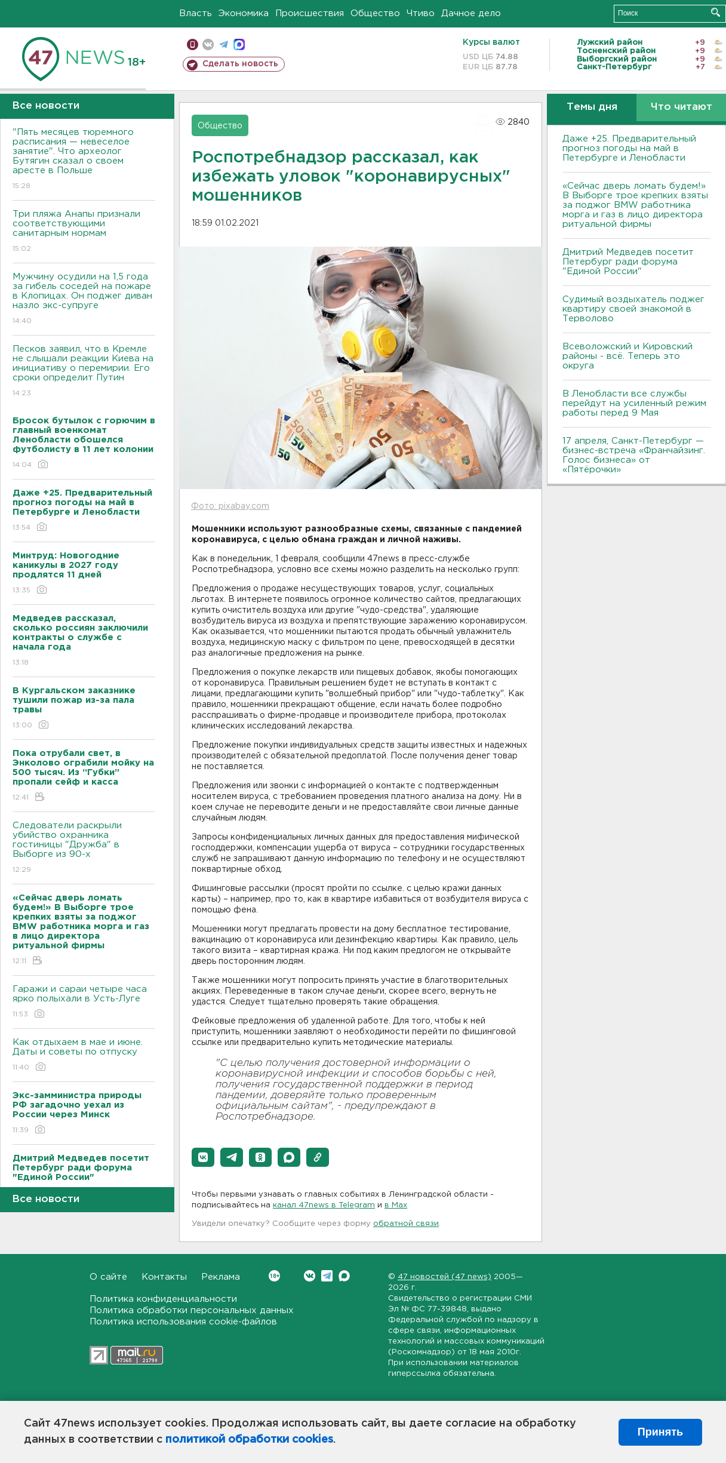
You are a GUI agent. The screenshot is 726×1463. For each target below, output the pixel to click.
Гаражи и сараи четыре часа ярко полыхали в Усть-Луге (84, 1002)
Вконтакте (274, 1275)
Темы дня (592, 107)
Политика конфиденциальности (163, 1299)
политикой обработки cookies (249, 1439)
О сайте (108, 1277)
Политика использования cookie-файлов (183, 1322)
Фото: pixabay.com (230, 506)
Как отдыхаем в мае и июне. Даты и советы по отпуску (84, 1055)
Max (344, 1275)
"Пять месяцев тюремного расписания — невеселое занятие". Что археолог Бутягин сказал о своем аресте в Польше (84, 159)
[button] (203, 1157)
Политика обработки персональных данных (192, 1310)
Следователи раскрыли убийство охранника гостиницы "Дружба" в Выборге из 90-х (84, 848)
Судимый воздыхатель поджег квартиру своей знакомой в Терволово (633, 309)
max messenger (239, 44)
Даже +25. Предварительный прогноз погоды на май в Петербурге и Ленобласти (629, 148)
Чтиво (421, 13)
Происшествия (309, 13)
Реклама (220, 1277)
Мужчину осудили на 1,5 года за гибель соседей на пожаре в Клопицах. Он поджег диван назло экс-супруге (84, 299)
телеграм (223, 44)
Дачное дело (471, 13)
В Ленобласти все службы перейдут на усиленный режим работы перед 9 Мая (634, 403)
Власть (195, 13)
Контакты (164, 1277)
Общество (375, 13)
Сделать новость (240, 63)
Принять (660, 1432)
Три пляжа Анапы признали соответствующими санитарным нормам (84, 232)
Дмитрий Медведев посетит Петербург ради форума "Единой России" (628, 261)
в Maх (395, 1205)
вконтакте (208, 44)
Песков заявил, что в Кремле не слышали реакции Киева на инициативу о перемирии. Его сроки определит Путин (84, 371)
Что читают (681, 107)
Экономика (244, 13)
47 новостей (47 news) (444, 1277)
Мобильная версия (192, 44)
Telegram (327, 1275)
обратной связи (406, 1224)
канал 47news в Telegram (324, 1205)
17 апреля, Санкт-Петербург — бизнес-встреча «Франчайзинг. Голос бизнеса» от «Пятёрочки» (633, 455)
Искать (715, 12)
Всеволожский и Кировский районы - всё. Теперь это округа (627, 356)
